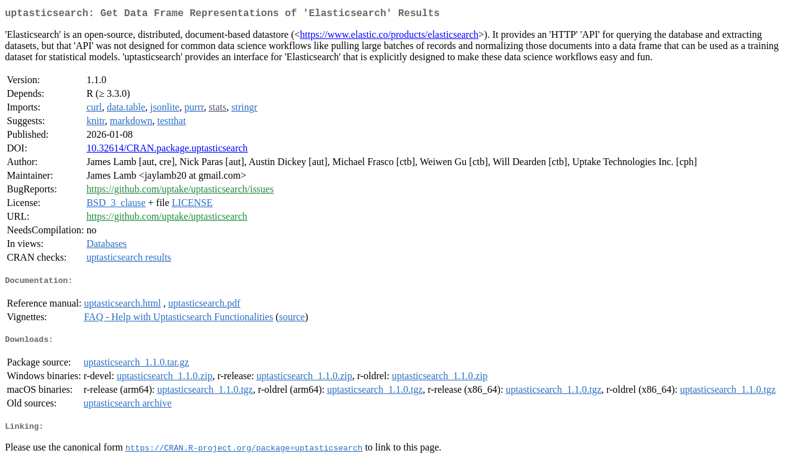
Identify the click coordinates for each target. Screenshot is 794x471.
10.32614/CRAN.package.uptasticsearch (167, 150)
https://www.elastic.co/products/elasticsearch (389, 37)
